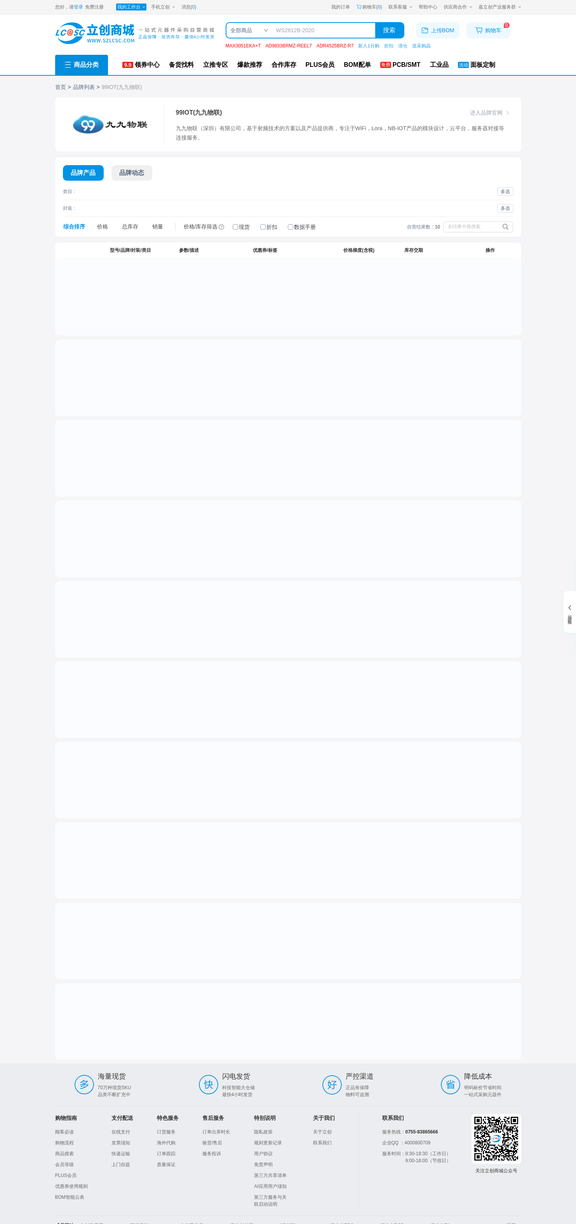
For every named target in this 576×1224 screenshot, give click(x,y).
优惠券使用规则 (71, 1186)
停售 (490, 836)
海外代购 (166, 1143)
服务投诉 (211, 1153)
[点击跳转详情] (83, 306)
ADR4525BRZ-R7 (335, 46)
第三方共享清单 (270, 1175)
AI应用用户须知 (270, 1186)
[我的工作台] (131, 6)
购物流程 (64, 1143)
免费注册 (94, 7)
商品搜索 (64, 1153)
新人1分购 (368, 46)
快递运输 (120, 1153)
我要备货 (504, 312)
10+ (349, 280)
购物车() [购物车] (369, 6)
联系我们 (322, 1143)
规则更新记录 (268, 1143)
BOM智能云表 (69, 1197)
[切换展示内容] (83, 173)
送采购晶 (421, 46)
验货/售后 (212, 1143)
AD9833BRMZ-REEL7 (289, 46)
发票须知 (120, 1143)
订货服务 (166, 1132)
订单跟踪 (166, 1153)
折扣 (388, 46)
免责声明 (263, 1164)
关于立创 (322, 1132)
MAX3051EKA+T (243, 46)
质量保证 (166, 1164)
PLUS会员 (66, 1175)
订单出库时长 (216, 1132)
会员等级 (64, 1164)
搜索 (389, 30)
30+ (349, 289)
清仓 (402, 46)
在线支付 (120, 1132)
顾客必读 (64, 1132)
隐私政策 (263, 1132)
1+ (350, 272)
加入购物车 (490, 297)
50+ (349, 691)
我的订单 (340, 7)
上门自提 (120, 1164)
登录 (78, 7)
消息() (189, 7)
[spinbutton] (480, 272)
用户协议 (263, 1153)
